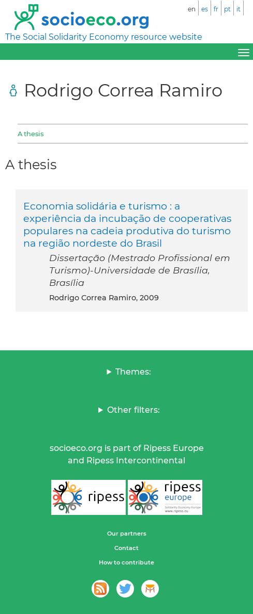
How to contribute (126, 562)
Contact (126, 548)
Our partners (126, 533)
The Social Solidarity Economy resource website (103, 37)
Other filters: (133, 410)
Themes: (133, 372)
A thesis (30, 134)
